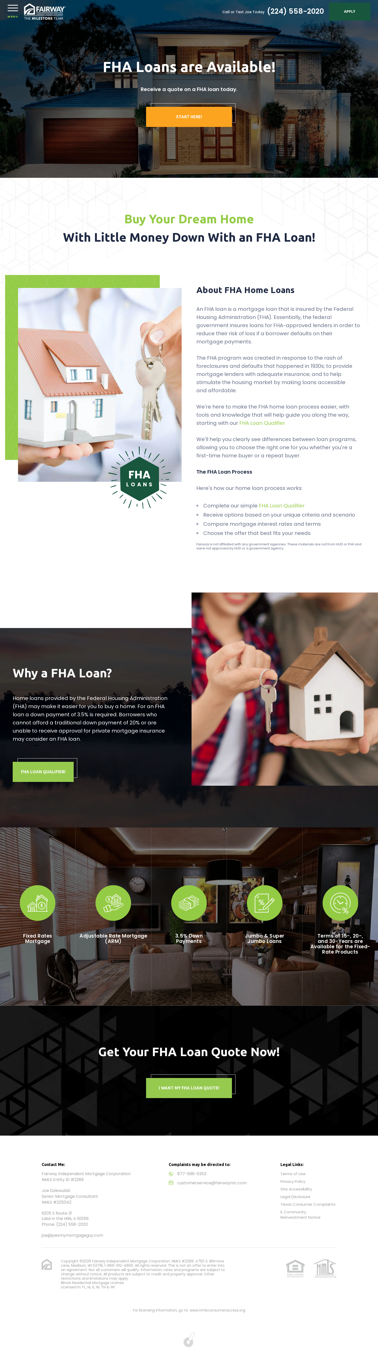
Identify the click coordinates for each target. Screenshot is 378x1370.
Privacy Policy (292, 1181)
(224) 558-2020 (295, 11)
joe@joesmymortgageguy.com (72, 1235)
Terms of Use (293, 1173)
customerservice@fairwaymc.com (212, 1183)
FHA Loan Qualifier (282, 505)
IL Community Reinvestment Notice (300, 1214)
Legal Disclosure (295, 1196)
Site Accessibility (296, 1189)
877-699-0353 (191, 1174)
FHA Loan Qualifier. (262, 423)
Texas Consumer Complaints (308, 1204)
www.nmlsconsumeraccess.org (217, 1310)
